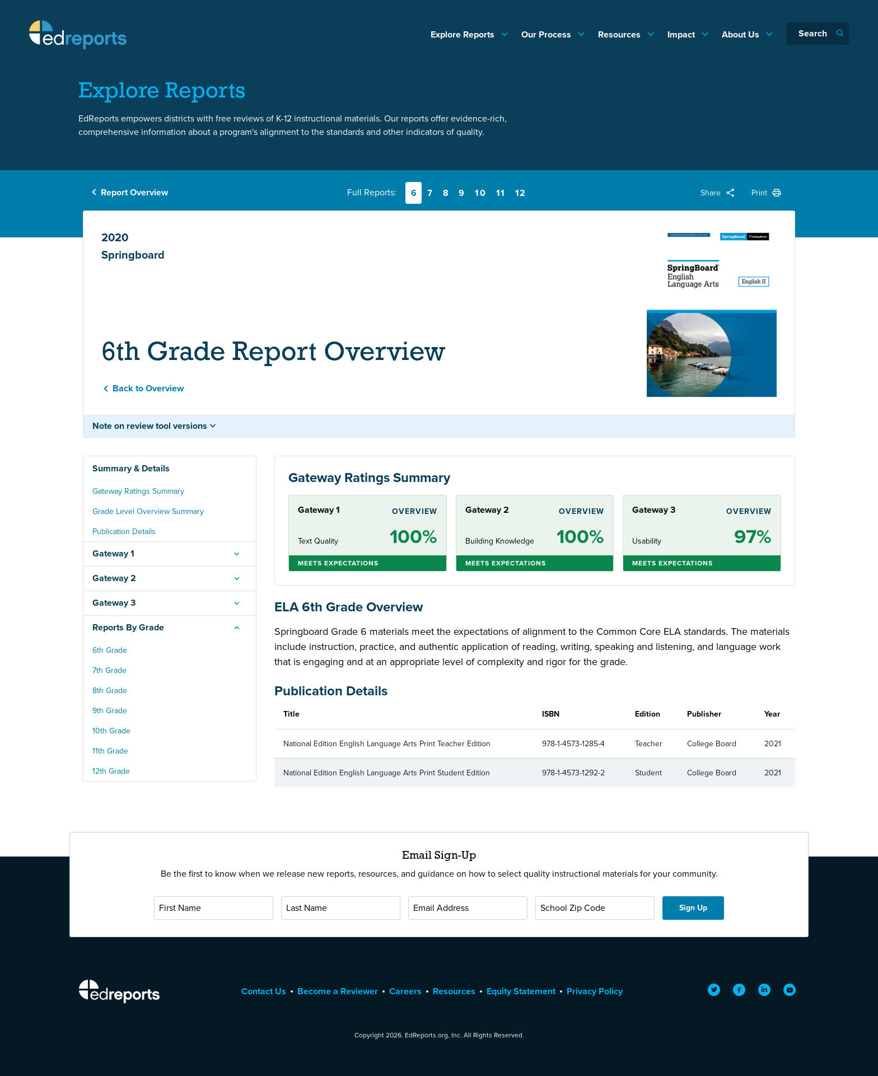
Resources (620, 34)
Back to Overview (148, 388)
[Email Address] (467, 908)
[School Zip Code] (595, 908)
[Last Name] (340, 908)
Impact (682, 34)
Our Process (547, 34)
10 (480, 192)
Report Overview (134, 192)
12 (520, 192)
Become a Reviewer (337, 991)
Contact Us (263, 991)
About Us (742, 34)
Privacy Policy (595, 991)
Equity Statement (521, 991)
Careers (405, 991)
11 (501, 192)
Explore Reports (464, 34)
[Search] (817, 33)
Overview (414, 511)
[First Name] (213, 908)
